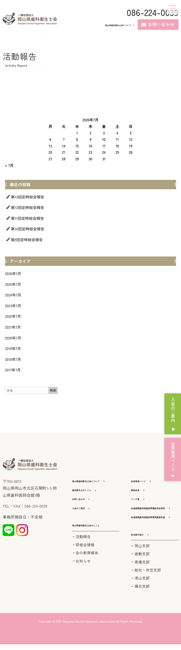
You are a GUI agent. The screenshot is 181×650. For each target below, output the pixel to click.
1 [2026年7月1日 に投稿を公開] (77, 133)
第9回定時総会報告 (27, 239)
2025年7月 (13, 284)
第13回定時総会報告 (27, 197)
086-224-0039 (152, 12)
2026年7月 (13, 273)
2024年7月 (13, 295)
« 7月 (9, 165)
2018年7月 (13, 359)
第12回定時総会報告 (27, 207)
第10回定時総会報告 (27, 229)
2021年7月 (13, 327)
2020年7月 (13, 338)
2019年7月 (13, 348)
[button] (95, 530)
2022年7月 (13, 316)
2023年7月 (13, 305)
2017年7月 (13, 370)
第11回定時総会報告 (27, 218)
